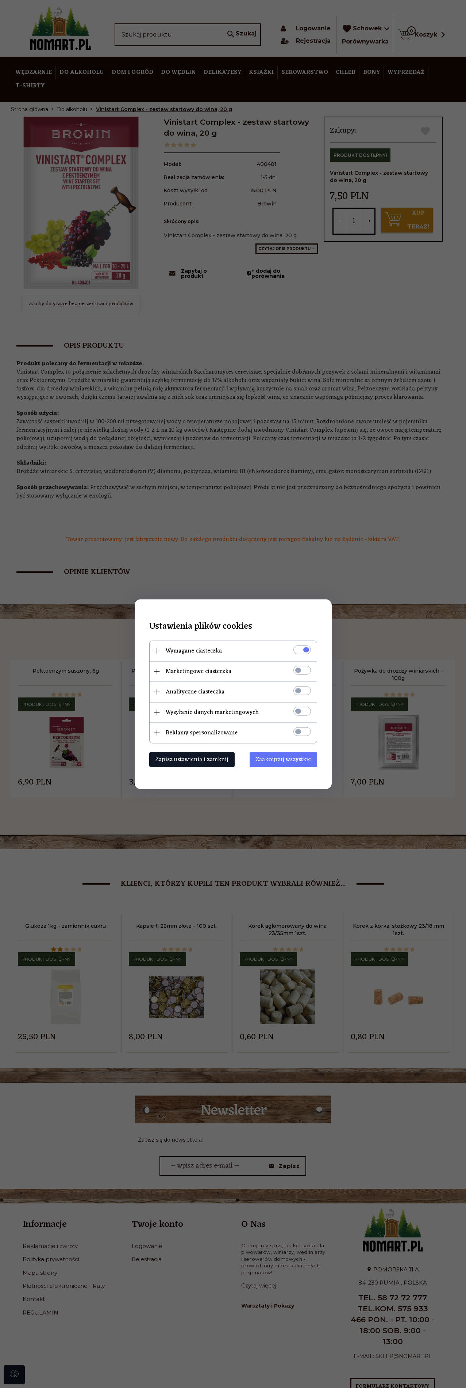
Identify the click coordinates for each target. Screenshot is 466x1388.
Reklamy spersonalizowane (202, 732)
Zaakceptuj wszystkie (283, 759)
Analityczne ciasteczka (195, 692)
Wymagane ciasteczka (194, 651)
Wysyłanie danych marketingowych (212, 712)
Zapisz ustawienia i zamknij (191, 759)
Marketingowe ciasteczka (198, 671)
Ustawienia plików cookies (200, 626)
